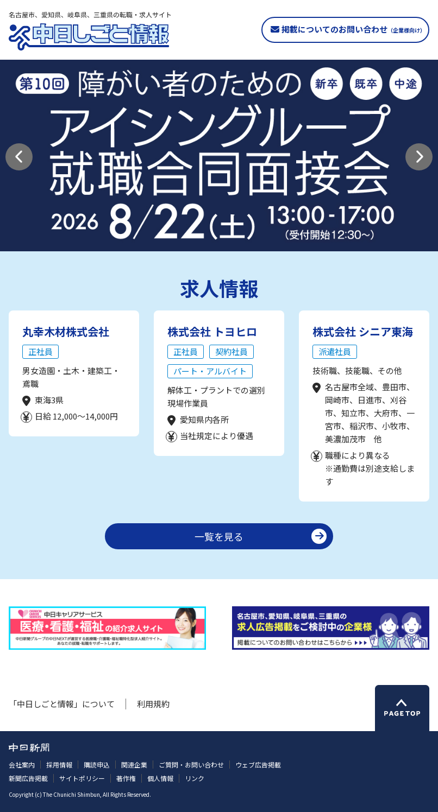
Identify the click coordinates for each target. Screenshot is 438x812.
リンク (194, 778)
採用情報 (59, 764)
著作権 (126, 778)
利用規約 (153, 703)
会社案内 (22, 764)
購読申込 (97, 764)
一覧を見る (219, 536)
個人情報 (160, 778)
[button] (19, 156)
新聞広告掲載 (28, 778)
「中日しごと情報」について (62, 703)
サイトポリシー (82, 778)
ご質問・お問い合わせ (191, 764)
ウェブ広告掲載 (258, 764)
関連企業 (134, 764)
